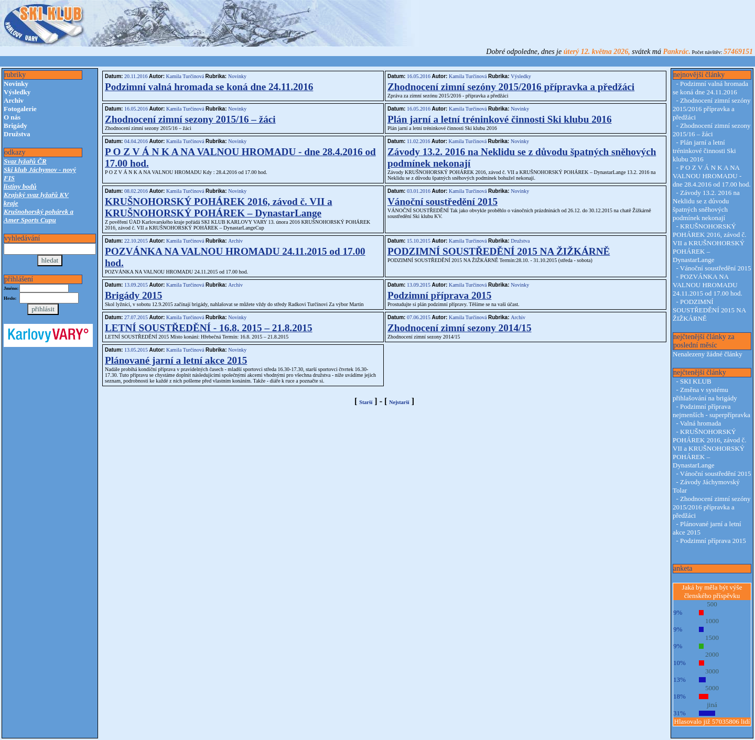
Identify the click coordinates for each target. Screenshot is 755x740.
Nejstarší (399, 402)
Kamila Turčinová (185, 76)
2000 (712, 654)
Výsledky (17, 92)
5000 (712, 688)
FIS (9, 178)
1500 (712, 637)
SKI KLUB (695, 381)
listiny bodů (20, 186)
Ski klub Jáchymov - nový (40, 169)
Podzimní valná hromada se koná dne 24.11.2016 (209, 86)
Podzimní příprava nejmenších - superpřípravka (711, 410)
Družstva (17, 134)
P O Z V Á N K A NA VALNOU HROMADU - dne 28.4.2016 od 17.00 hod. (712, 176)
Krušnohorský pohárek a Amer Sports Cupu (38, 216)
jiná (712, 705)
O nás (12, 117)
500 (712, 604)
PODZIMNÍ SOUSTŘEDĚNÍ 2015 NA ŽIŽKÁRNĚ (498, 251)
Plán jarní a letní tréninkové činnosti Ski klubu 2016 (499, 119)
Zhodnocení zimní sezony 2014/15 (459, 327)
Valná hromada (700, 423)
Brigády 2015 (133, 295)
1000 (712, 621)
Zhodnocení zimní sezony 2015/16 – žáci (190, 119)
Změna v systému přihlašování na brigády (705, 394)
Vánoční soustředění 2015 (442, 201)
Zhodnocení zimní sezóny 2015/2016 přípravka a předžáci (510, 86)
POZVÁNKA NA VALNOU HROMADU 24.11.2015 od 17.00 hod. (707, 285)
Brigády (15, 125)
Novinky (16, 84)
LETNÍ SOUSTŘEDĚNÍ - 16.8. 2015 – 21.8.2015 (208, 327)
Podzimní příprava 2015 (439, 295)
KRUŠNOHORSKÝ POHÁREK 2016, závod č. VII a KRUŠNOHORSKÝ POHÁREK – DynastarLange (218, 207)
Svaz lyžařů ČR (25, 161)
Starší (365, 402)
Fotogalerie (20, 109)
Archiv (14, 100)
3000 (712, 671)
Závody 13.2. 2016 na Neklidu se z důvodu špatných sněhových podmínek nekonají (706, 205)
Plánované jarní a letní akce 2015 (176, 360)
